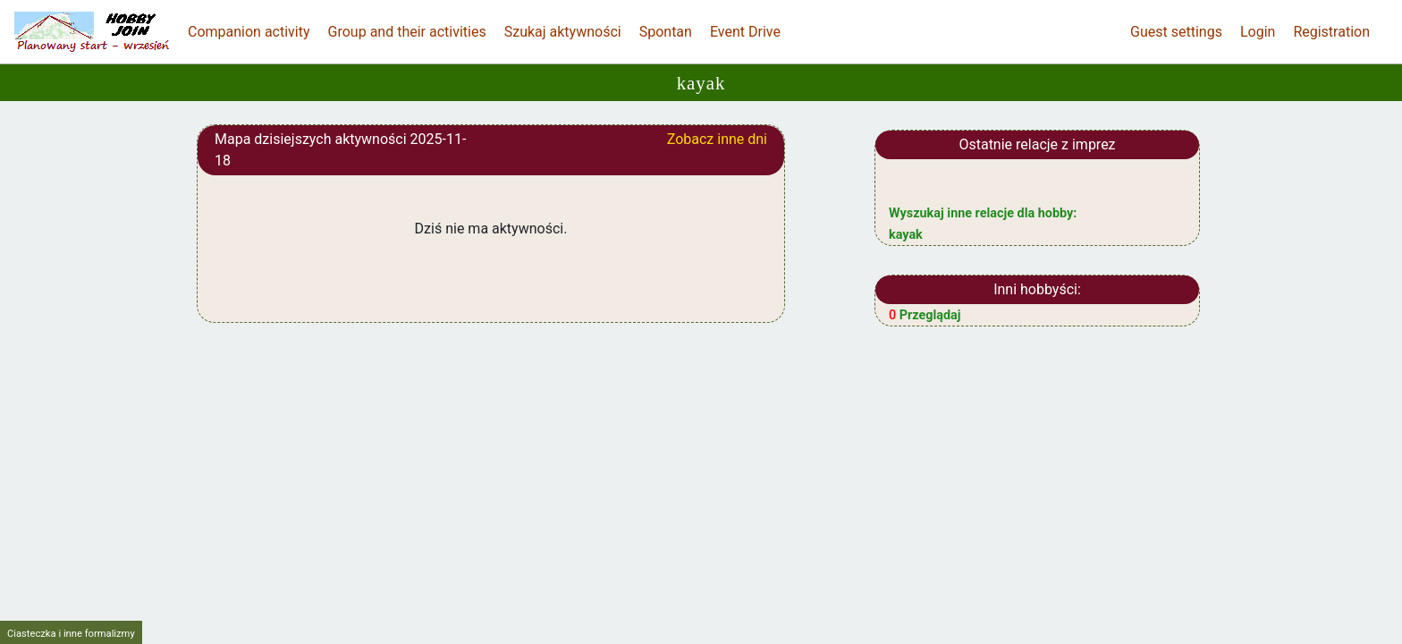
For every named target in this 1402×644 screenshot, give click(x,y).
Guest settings (1176, 31)
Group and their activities (407, 31)
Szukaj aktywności (562, 31)
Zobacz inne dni (717, 139)
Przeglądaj (925, 315)
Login (1257, 31)
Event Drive (745, 31)
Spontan (665, 31)
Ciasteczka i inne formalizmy (71, 634)
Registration (1331, 31)
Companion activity (249, 31)
